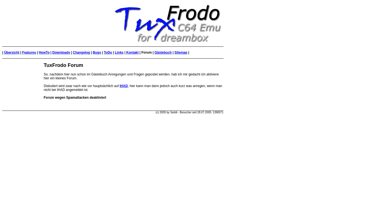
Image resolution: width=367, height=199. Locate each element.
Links (119, 52)
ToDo (108, 52)
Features (29, 52)
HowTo (44, 52)
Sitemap (181, 52)
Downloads (61, 52)
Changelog (81, 52)
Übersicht (11, 52)
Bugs (97, 52)
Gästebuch (163, 52)
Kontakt (132, 52)
